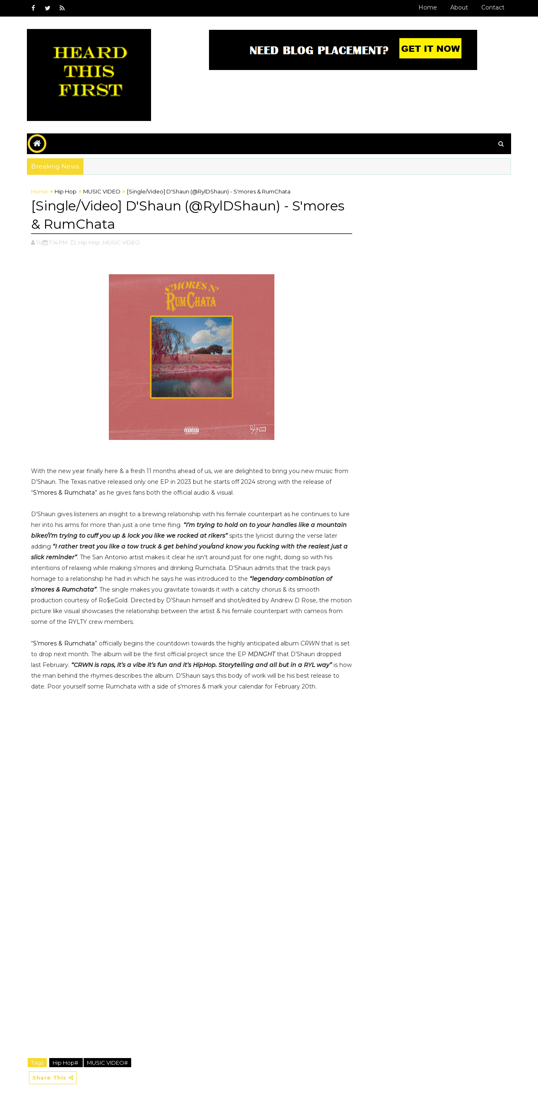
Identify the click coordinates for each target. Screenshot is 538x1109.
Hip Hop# (66, 1062)
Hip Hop (66, 191)
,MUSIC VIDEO (120, 242)
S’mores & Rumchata (64, 492)
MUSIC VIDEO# (107, 1062)
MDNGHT (261, 654)
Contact (492, 7)
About (459, 7)
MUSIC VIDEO (101, 191)
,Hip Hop (88, 242)
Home (427, 7)
